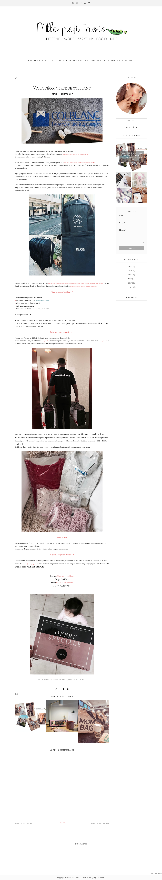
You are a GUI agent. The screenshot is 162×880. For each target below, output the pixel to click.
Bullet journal (51, 60)
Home (30, 60)
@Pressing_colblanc (65, 576)
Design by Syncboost (97, 877)
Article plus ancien (100, 824)
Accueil (62, 823)
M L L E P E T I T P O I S (80, 877)
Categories (94, 60)
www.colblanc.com (64, 582)
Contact (37, 60)
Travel (131, 60)
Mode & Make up (79, 60)
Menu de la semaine (119, 60)
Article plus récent (24, 824)
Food (105, 60)
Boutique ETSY (65, 60)
